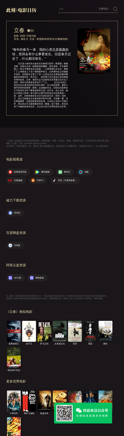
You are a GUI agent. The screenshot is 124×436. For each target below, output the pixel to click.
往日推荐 (83, 421)
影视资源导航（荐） (18, 421)
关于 (46, 421)
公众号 (27, 424)
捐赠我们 (13, 424)
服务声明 (98, 421)
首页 (36, 421)
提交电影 (69, 421)
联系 (57, 421)
